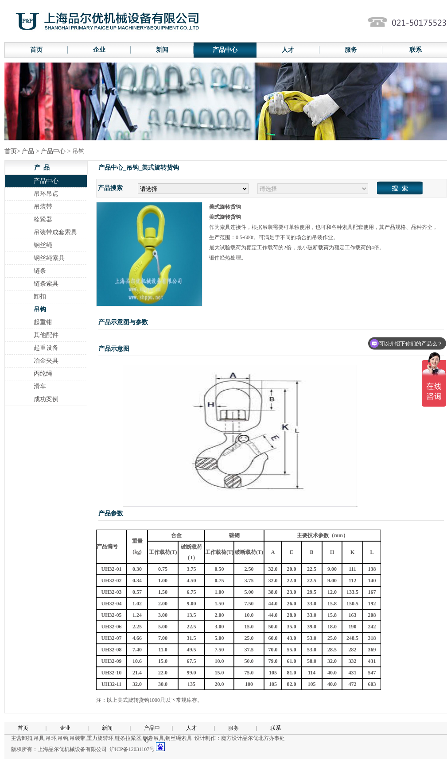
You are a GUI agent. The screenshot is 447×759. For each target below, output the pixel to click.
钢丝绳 (43, 245)
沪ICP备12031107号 (132, 749)
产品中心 (225, 49)
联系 (275, 728)
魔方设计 (231, 738)
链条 (40, 270)
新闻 (162, 49)
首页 (36, 49)
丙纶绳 (43, 373)
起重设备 (46, 348)
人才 (288, 49)
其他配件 (46, 335)
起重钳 (43, 322)
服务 (351, 49)
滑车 (40, 386)
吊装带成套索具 (55, 232)
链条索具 (46, 283)
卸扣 (40, 296)
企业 (99, 49)
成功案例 (46, 399)
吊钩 (40, 309)
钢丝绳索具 (49, 258)
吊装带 (43, 206)
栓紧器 (43, 219)
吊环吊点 (46, 193)
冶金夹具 (46, 360)
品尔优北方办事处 (263, 738)
